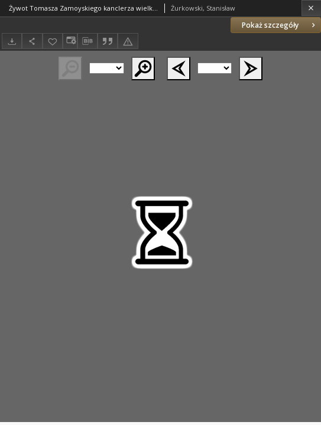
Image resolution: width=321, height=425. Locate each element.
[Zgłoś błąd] (128, 41)
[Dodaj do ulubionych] (53, 41)
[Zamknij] (311, 8)
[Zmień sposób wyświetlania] (70, 41)
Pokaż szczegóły (279, 25)
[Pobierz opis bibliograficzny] (87, 41)
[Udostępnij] (32, 41)
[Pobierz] (12, 41)
